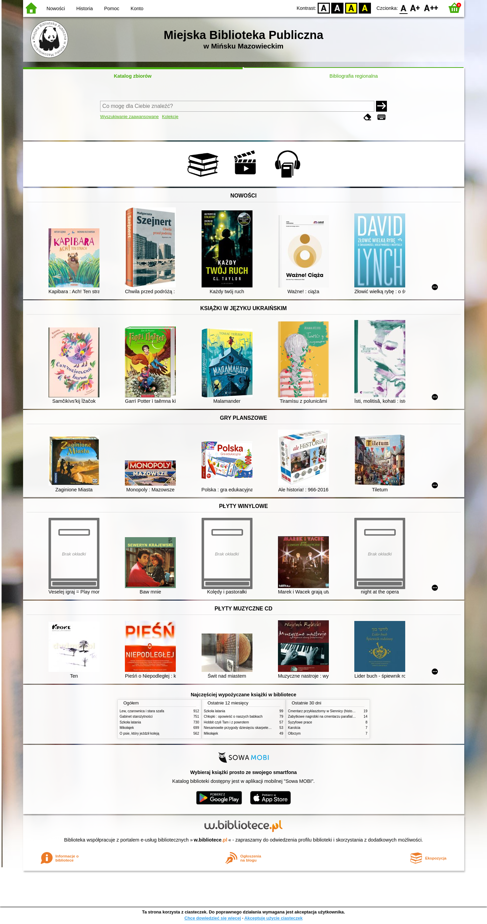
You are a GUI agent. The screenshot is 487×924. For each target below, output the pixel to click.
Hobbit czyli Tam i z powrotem (226, 722)
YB (351, 8)
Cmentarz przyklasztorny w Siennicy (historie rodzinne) (329, 711)
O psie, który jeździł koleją (140, 733)
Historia (84, 8)
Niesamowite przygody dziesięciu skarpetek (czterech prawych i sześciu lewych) (264, 728)
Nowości (55, 8)
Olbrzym (294, 733)
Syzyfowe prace (300, 722)
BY (365, 8)
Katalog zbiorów (132, 76)
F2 (431, 8)
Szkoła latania (130, 722)
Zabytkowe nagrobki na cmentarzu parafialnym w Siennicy (332, 716)
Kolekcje (170, 116)
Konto (137, 8)
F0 (403, 8)
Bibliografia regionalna (354, 76)
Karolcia (294, 728)
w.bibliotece (210, 840)
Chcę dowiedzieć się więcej (212, 918)
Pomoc (111, 8)
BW (337, 8)
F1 (415, 8)
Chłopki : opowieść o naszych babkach (233, 716)
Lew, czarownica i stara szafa (142, 711)
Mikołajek (127, 728)
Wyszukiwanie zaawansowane (129, 116)
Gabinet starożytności (136, 716)
